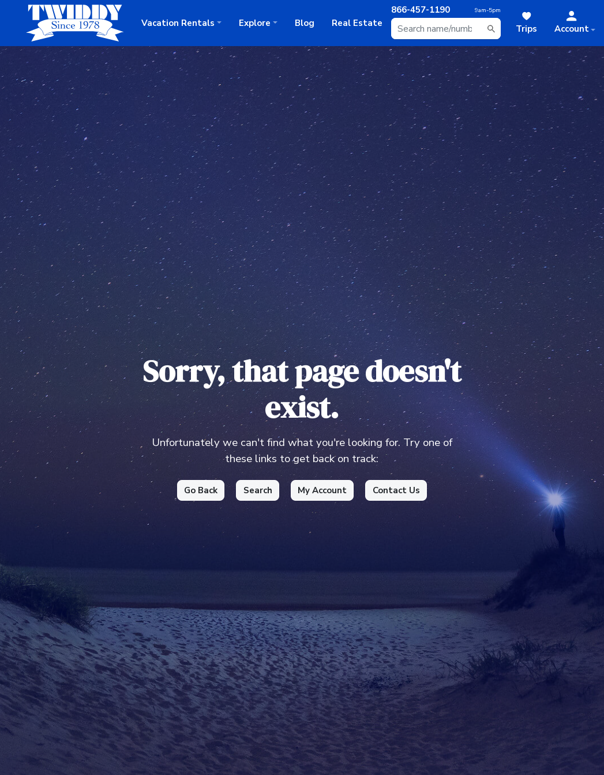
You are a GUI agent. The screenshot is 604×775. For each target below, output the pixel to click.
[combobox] (446, 28)
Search (257, 490)
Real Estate (357, 23)
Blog (304, 23)
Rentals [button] (178, 23)
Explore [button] (255, 23)
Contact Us (396, 490)
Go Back (200, 490)
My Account (322, 490)
